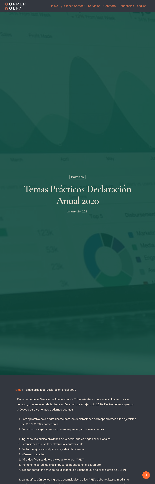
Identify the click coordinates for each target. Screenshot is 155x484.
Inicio (54, 6)
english (141, 6)
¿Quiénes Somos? (73, 6)
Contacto (109, 6)
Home (17, 390)
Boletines (77, 178)
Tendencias (126, 6)
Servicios (94, 6)
